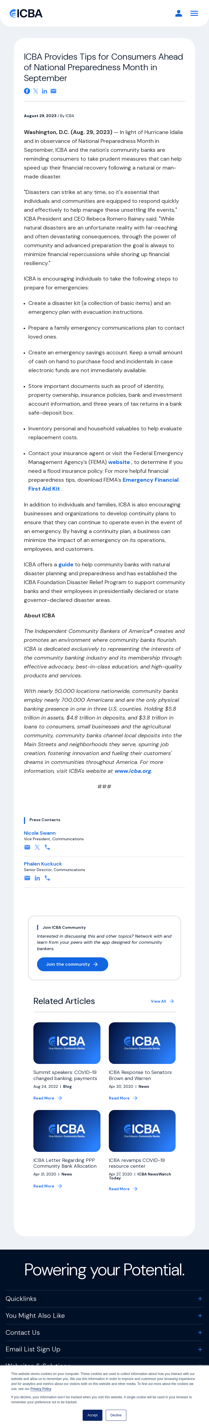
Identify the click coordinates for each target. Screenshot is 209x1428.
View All (158, 1001)
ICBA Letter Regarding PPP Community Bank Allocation (65, 1166)
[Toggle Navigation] (194, 13)
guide (66, 564)
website (119, 462)
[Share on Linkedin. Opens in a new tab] (44, 91)
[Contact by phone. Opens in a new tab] (47, 849)
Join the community (77, 965)
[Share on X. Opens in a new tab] (35, 91)
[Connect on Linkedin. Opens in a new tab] (37, 880)
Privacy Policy (40, 1389)
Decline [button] (116, 1415)
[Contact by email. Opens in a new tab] (27, 849)
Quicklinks (21, 1301)
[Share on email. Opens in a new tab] (53, 91)
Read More (43, 1098)
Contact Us (23, 1335)
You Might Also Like (35, 1318)
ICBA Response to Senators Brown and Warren (140, 1075)
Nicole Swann (40, 833)
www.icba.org (133, 770)
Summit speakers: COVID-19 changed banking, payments (65, 1075)
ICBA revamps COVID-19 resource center (137, 1166)
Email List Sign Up (33, 1352)
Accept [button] (92, 1415)
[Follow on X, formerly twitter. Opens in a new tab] (37, 849)
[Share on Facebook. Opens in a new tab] (27, 91)
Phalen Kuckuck (43, 863)
